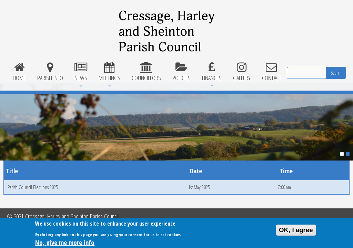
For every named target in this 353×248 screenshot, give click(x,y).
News (80, 72)
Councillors (146, 72)
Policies (181, 72)
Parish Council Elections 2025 (33, 187)
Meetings (109, 72)
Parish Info (50, 72)
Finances (212, 72)
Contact (271, 72)
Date (196, 170)
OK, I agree (296, 231)
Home (19, 72)
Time (286, 170)
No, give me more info (64, 243)
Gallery (242, 72)
